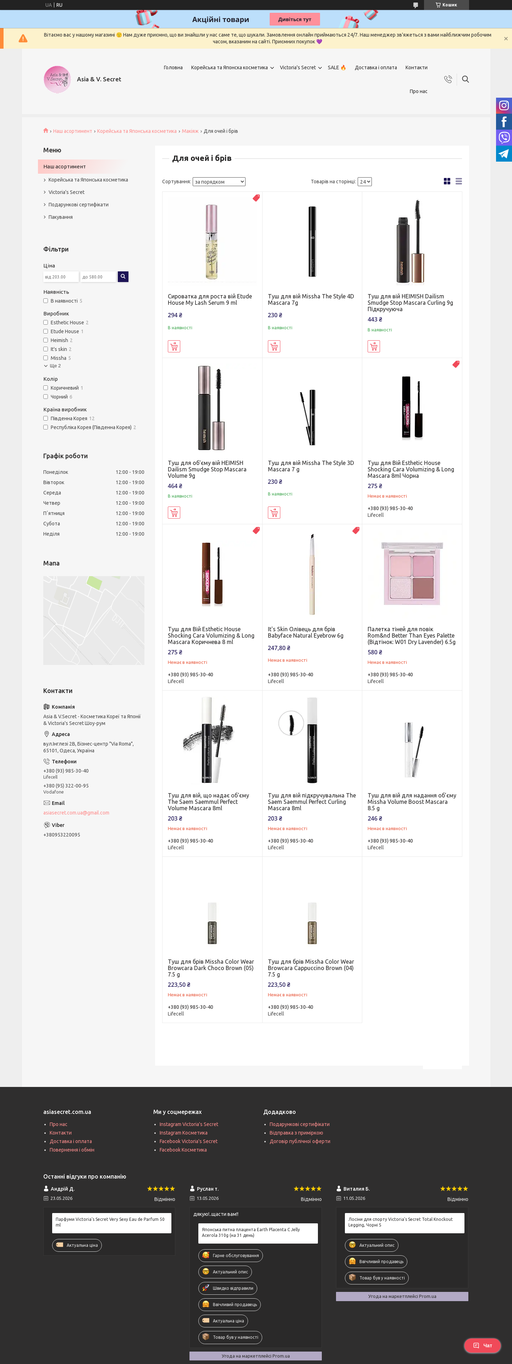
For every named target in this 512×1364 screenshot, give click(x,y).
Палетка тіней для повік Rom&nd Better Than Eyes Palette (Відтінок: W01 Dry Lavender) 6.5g (412, 635)
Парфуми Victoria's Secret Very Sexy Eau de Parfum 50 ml (110, 1222)
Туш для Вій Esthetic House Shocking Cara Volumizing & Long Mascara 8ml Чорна (411, 469)
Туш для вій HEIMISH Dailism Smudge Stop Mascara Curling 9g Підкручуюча (410, 302)
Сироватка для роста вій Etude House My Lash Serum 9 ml (210, 299)
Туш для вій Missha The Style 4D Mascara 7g (311, 299)
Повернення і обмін (72, 1150)
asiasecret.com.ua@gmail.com (76, 813)
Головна (173, 67)
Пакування (61, 217)
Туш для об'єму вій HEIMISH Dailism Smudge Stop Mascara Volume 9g (207, 469)
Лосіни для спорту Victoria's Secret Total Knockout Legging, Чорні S (400, 1222)
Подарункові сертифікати (79, 204)
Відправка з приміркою (296, 1133)
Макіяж (190, 131)
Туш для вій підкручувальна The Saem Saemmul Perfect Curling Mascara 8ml (312, 801)
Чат (482, 1345)
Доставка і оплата (376, 67)
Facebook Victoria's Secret (189, 1141)
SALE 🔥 (337, 67)
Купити (174, 346)
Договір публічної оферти (300, 1141)
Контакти (417, 67)
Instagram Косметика (184, 1133)
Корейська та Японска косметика (229, 67)
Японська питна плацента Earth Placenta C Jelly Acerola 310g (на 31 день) (251, 1232)
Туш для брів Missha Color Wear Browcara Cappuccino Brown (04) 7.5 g (311, 968)
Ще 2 (55, 365)
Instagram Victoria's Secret (189, 1124)
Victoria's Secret (298, 67)
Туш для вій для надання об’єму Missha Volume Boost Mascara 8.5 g (412, 801)
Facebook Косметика (183, 1150)
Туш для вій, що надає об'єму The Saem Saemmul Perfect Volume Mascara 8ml (208, 801)
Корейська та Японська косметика (137, 131)
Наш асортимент (72, 131)
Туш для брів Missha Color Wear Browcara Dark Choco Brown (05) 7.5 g (211, 968)
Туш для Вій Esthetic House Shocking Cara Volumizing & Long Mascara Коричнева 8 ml (211, 635)
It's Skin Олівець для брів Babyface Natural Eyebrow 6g (305, 632)
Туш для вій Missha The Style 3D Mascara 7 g (311, 466)
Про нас (419, 91)
